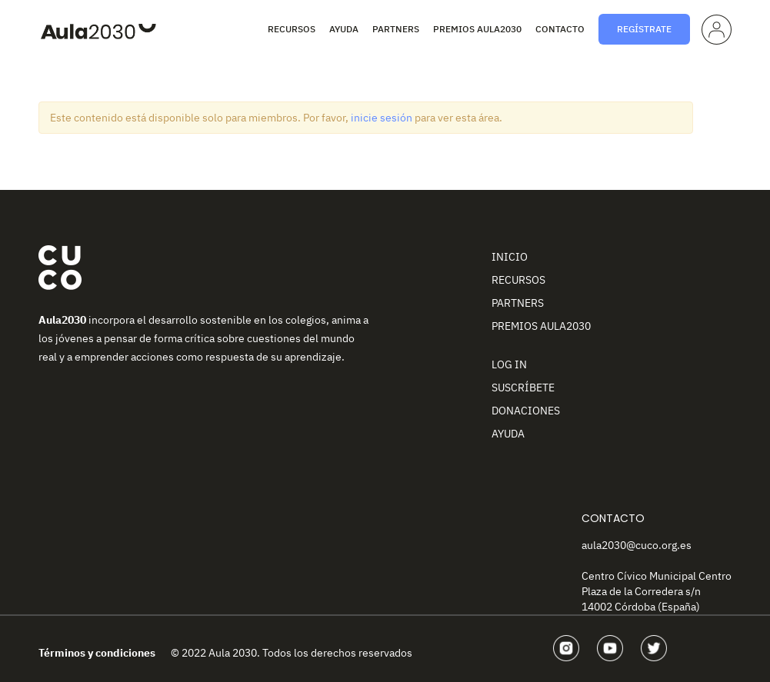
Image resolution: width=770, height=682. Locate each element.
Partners (395, 29)
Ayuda (343, 29)
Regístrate (644, 29)
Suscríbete (523, 387)
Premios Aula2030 (477, 29)
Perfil (715, 26)
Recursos (291, 29)
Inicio (510, 257)
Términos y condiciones (96, 653)
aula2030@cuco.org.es (637, 545)
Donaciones (526, 411)
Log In (509, 364)
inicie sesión (381, 118)
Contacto (560, 29)
